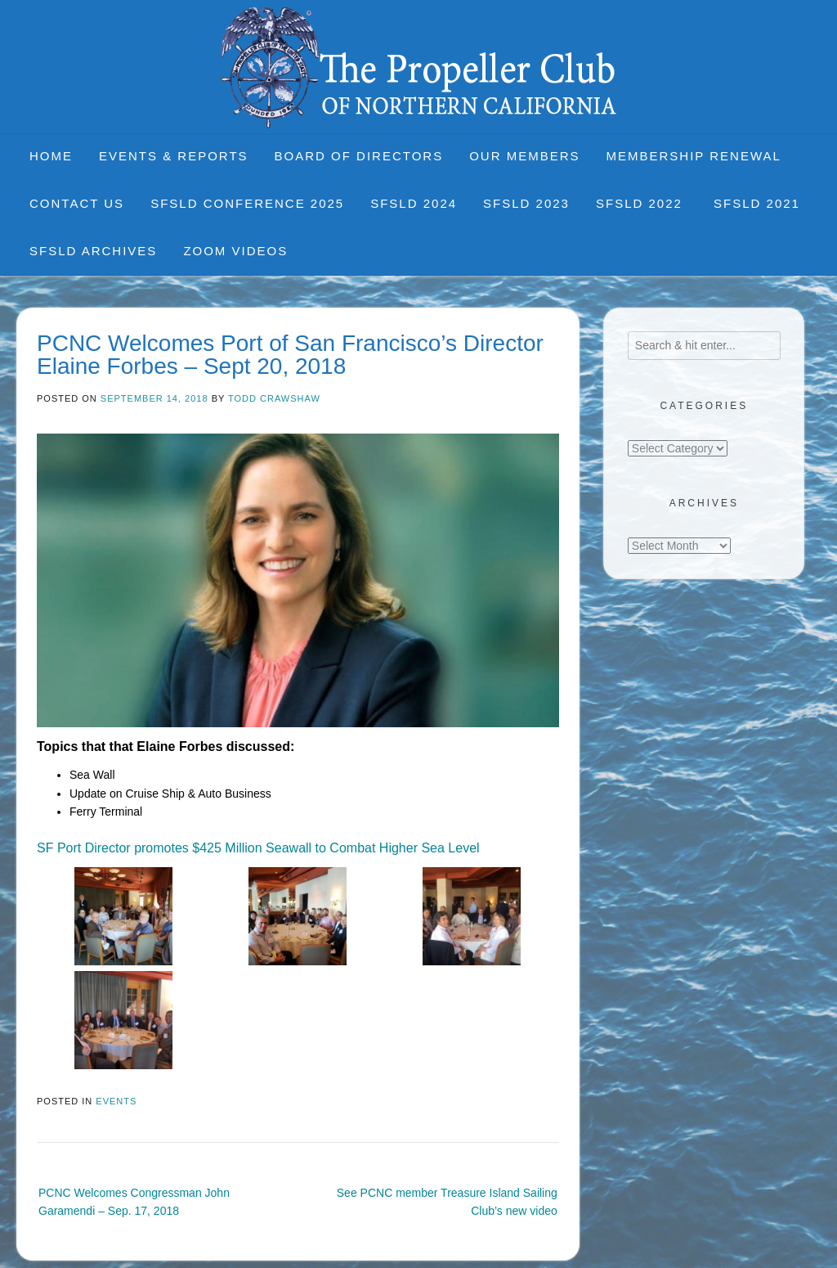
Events (116, 1101)
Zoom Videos (235, 251)
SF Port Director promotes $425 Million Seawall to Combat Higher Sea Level (258, 848)
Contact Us (76, 203)
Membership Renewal (693, 156)
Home (51, 156)
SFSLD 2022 (641, 203)
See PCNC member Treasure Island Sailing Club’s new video (447, 1201)
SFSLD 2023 (526, 203)
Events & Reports (173, 156)
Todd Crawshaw (274, 398)
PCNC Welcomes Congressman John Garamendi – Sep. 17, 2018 (134, 1201)
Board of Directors (359, 156)
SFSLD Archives (93, 251)
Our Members (524, 156)
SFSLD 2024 (413, 203)
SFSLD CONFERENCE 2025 (247, 203)
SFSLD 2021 (757, 203)
